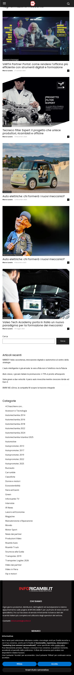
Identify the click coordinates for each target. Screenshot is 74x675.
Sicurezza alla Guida (14, 551)
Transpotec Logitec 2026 (17, 560)
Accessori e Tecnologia (10, 60)
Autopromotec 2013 (14, 446)
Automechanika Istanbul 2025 (19, 437)
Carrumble (10, 472)
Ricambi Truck (12, 547)
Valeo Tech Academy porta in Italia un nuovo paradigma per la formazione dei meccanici (33, 323)
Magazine (10, 516)
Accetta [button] (54, 664)
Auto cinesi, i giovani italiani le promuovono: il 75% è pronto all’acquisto (34, 374)
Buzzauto (9, 468)
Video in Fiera (11, 569)
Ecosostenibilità (12, 485)
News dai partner (13, 534)
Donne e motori (12, 481)
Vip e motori (11, 573)
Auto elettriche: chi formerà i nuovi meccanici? (34, 196)
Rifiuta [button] (19, 664)
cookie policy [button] (60, 645)
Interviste (9, 503)
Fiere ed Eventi (12, 490)
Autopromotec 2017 (14, 450)
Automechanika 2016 (15, 419)
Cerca (5, 336)
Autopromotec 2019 (14, 454)
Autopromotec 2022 (14, 459)
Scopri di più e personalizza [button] (37, 670)
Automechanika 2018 (15, 424)
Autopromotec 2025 (14, 463)
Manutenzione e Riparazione (12, 255)
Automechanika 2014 (15, 415)
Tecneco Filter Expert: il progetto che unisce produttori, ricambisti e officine (32, 131)
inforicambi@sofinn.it (21, 621)
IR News (9, 507)
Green (8, 494)
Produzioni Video (13, 538)
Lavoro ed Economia (14, 512)
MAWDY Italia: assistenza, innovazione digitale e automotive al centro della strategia (36, 361)
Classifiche (10, 476)
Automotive (7, 126)
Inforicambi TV (12, 498)
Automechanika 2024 (15, 432)
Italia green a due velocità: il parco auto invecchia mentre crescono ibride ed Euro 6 (36, 380)
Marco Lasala (8, 70)
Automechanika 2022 (15, 428)
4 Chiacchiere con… (14, 406)
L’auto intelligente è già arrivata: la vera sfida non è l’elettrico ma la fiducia (35, 368)
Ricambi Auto (11, 542)
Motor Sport (11, 529)
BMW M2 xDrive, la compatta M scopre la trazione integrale (29, 388)
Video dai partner (13, 565)
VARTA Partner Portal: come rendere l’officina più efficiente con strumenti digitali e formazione (35, 65)
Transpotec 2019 (13, 556)
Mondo (8, 525)
